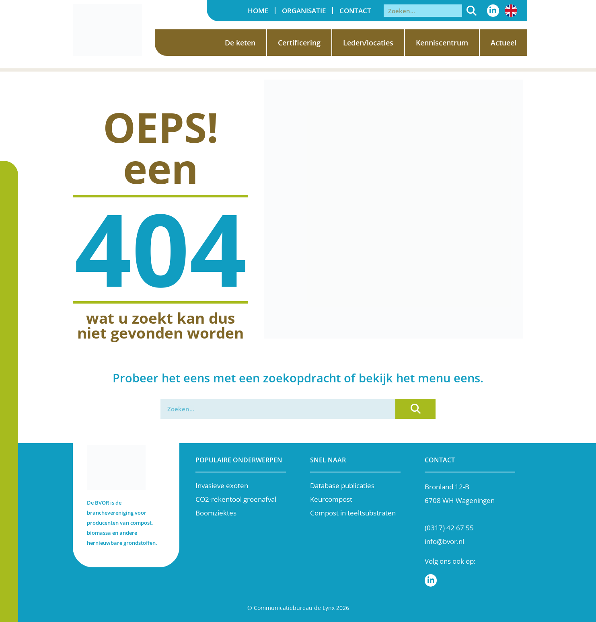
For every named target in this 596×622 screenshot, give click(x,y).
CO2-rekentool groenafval (235, 499)
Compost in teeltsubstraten (353, 512)
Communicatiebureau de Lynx (294, 608)
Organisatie (304, 10)
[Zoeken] (471, 10)
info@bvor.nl (444, 541)
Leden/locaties (368, 42)
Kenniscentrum (442, 42)
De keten (240, 42)
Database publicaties (342, 485)
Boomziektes (215, 512)
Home (258, 10)
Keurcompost (331, 499)
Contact (355, 10)
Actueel (503, 42)
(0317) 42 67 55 (449, 527)
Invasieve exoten (221, 485)
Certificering (299, 42)
